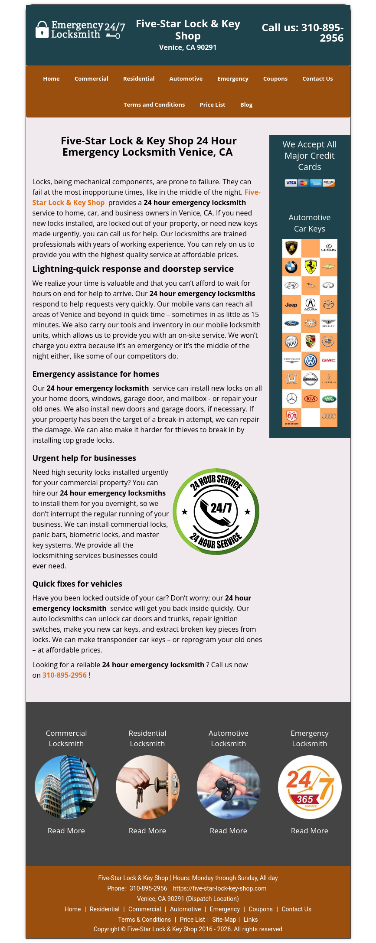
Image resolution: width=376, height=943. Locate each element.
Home (51, 78)
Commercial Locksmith (66, 738)
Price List (213, 104)
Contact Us (317, 78)
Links (251, 919)
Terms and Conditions (154, 104)
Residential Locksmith (148, 738)
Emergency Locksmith (310, 738)
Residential (139, 78)
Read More (66, 830)
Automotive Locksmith (228, 738)
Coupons (275, 78)
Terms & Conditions (144, 919)
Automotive (186, 78)
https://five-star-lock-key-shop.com (220, 888)
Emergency (233, 78)
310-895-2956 (322, 32)
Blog (246, 104)
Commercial (91, 78)
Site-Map (224, 919)
